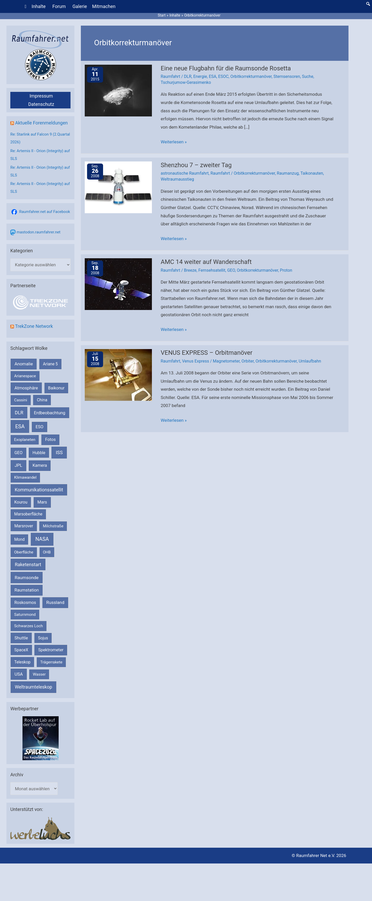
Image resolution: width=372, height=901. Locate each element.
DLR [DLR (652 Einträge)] (19, 412)
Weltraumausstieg (177, 179)
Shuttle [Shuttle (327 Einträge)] (21, 638)
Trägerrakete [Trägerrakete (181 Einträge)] (51, 662)
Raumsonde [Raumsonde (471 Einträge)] (27, 577)
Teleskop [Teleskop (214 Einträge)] (22, 662)
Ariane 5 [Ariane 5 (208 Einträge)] (50, 363)
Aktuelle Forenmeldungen (41, 122)
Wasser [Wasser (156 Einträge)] (39, 674)
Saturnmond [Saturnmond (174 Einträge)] (25, 614)
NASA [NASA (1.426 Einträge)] (42, 539)
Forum (59, 6)
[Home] (25, 6)
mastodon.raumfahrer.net (38, 232)
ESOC (223, 76)
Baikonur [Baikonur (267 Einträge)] (56, 388)
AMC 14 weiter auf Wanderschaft (206, 261)
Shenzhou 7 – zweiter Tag (196, 165)
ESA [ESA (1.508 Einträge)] (20, 426)
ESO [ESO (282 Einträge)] (39, 426)
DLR (187, 76)
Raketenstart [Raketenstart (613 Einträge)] (28, 564)
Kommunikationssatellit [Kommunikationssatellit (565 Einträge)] (39, 489)
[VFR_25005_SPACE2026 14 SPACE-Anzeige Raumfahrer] (40, 738)
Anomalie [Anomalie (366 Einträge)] (23, 363)
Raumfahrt (170, 76)
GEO (231, 270)
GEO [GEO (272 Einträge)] (18, 452)
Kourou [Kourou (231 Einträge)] (20, 502)
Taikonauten (311, 173)
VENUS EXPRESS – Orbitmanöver (206, 352)
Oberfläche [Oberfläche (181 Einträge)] (23, 552)
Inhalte (38, 6)
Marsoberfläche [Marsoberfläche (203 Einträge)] (28, 514)
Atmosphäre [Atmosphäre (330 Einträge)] (26, 388)
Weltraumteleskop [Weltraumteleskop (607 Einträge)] (33, 687)
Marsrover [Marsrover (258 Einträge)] (23, 525)
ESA (212, 76)
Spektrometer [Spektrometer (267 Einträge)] (51, 649)
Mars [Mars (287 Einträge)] (42, 502)
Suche (307, 76)
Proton (286, 270)
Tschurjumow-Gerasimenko (186, 82)
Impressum (41, 96)
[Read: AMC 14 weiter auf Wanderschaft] (118, 283)
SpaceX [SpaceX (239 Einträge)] (21, 649)
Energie (200, 76)
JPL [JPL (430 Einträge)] (18, 465)
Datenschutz (41, 104)
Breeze (190, 270)
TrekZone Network (34, 326)
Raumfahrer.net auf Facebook (44, 211)
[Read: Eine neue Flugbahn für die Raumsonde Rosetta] (118, 90)
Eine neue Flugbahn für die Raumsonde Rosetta (226, 68)
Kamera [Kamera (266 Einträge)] (40, 465)
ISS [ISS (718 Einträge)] (59, 452)
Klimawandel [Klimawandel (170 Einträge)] (25, 477)
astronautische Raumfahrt (185, 173)
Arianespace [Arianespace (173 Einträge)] (25, 376)
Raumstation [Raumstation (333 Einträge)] (26, 590)
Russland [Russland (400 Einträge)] (55, 602)
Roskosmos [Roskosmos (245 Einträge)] (25, 602)
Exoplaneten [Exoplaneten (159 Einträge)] (24, 439)
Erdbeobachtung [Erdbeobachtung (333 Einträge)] (49, 412)
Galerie (80, 6)
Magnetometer (226, 361)
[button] (368, 4)
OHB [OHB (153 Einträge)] (47, 552)
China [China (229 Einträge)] (42, 399)
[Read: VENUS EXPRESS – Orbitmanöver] (118, 374)
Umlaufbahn (310, 361)
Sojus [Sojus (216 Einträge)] (43, 638)
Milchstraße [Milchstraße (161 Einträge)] (53, 526)
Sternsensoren (287, 76)
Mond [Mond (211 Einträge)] (19, 539)
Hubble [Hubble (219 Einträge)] (39, 452)
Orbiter (248, 361)
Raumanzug (288, 173)
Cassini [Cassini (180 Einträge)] (20, 400)
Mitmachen (103, 6)
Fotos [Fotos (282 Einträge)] (50, 439)
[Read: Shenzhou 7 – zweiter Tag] (118, 186)
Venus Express (195, 361)
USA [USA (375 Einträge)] (18, 674)
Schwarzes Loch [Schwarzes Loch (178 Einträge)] (28, 626)
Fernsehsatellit (212, 270)
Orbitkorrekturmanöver (251, 76)
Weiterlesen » (174, 142)
